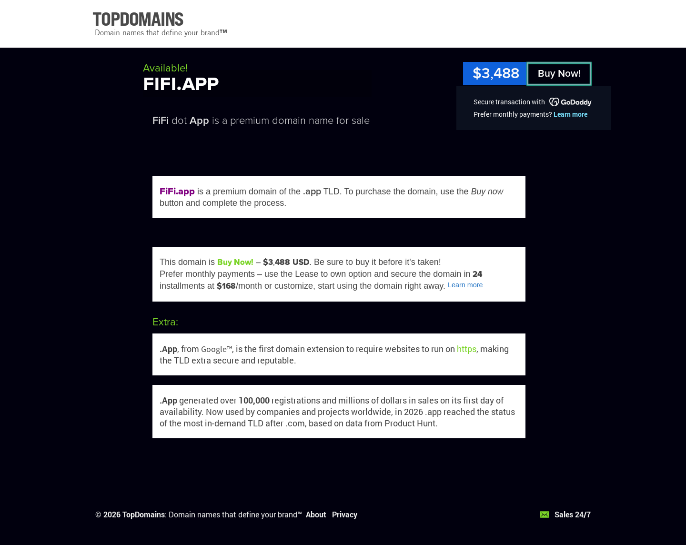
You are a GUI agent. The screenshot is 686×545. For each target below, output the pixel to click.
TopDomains (143, 514)
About (316, 514)
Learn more (570, 114)
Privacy (344, 514)
